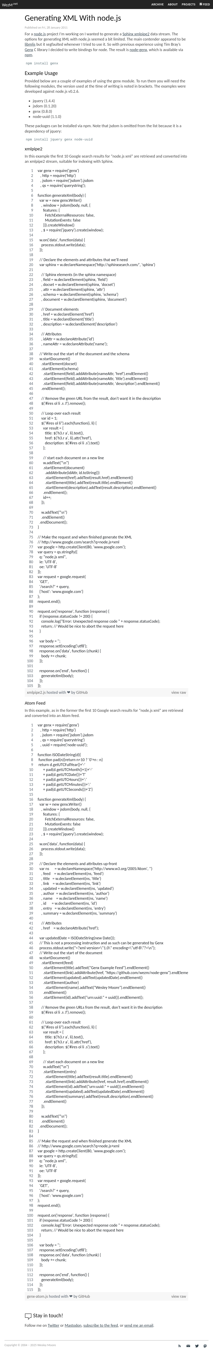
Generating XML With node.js (73, 18)
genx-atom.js (38, 1296)
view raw (178, 692)
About (173, 4)
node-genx (138, 49)
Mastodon (73, 1325)
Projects (188, 4)
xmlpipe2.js (37, 692)
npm (28, 54)
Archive (157, 4)
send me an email (138, 1325)
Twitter (53, 1325)
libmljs (30, 44)
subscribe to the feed (100, 1325)
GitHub (82, 692)
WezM (10, 4)
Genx (29, 49)
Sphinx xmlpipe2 (135, 34)
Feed (205, 4)
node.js (40, 34)
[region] (106, 428)
